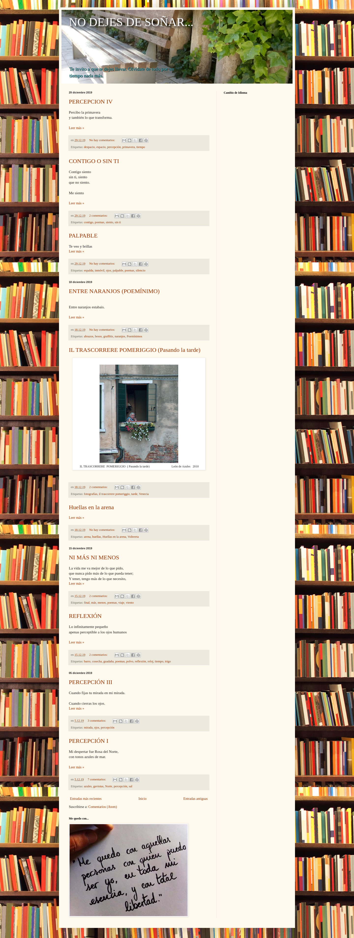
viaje (121, 602)
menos (102, 602)
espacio (101, 147)
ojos (108, 270)
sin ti (118, 222)
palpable (118, 270)
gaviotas (98, 786)
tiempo (140, 147)
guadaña (108, 661)
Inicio (142, 799)
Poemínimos (134, 336)
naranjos (120, 336)
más (93, 602)
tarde (134, 494)
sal (130, 786)
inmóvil (99, 270)
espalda (88, 270)
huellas (96, 536)
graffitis (108, 336)
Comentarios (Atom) (102, 807)
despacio (89, 147)
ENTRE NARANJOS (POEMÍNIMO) (114, 291)
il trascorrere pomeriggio (114, 494)
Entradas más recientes (86, 799)
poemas (99, 222)
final (87, 602)
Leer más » (76, 128)
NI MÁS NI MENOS (94, 557)
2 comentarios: (98, 215)
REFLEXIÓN (85, 616)
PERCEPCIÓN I (88, 741)
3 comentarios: (97, 720)
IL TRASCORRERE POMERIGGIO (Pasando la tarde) (134, 350)
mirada (88, 727)
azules (88, 786)
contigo (88, 222)
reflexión (140, 661)
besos (98, 336)
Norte (108, 786)
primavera (128, 147)
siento (109, 222)
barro (87, 661)
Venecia (144, 494)
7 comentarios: (97, 779)
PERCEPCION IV (91, 101)
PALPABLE (83, 235)
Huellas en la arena (91, 507)
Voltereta (133, 536)
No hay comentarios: (102, 140)
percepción (114, 147)
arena (87, 536)
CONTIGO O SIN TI (94, 161)
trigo (168, 661)
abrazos (88, 336)
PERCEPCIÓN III (90, 682)
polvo (129, 661)
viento (129, 602)
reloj (150, 661)
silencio (140, 270)
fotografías (91, 494)
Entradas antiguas (195, 799)
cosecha (97, 661)
